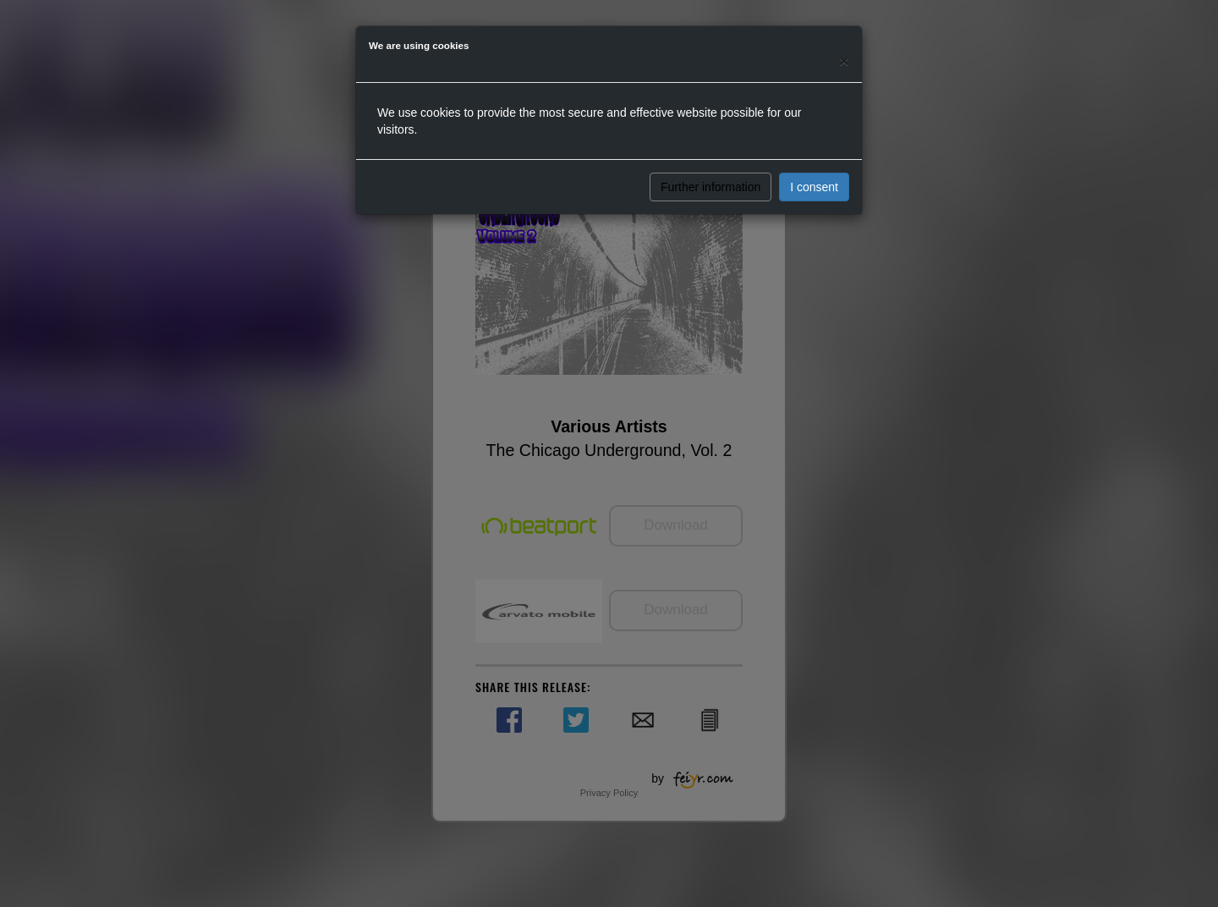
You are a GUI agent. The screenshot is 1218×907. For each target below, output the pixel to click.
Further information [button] (710, 187)
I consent (814, 187)
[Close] (844, 60)
